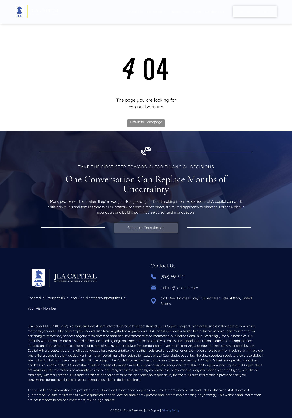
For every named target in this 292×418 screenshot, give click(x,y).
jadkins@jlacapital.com (179, 287)
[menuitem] (135, 12)
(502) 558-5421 (173, 276)
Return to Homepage (146, 122)
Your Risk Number (42, 308)
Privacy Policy (170, 410)
